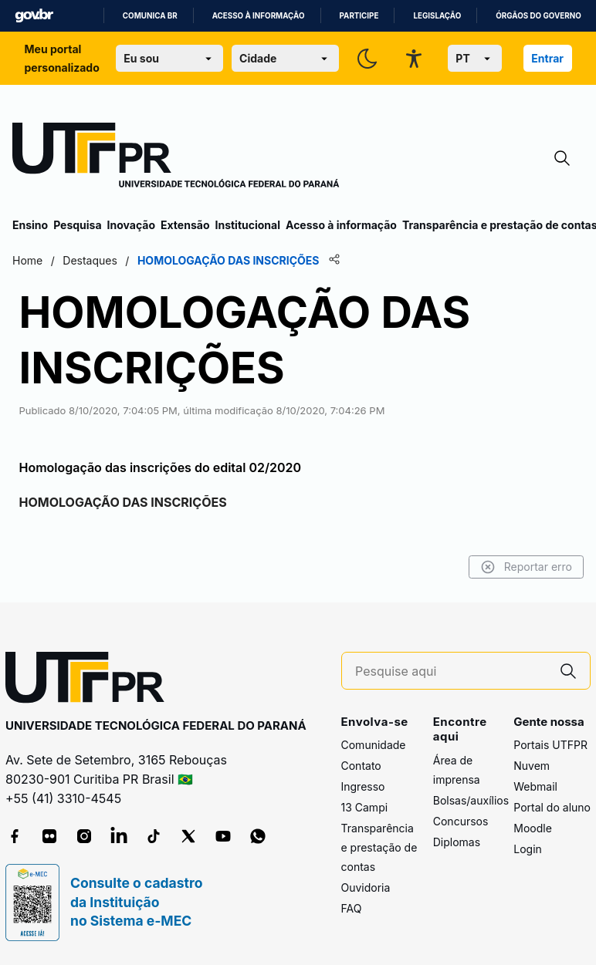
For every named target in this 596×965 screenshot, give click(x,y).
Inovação (131, 224)
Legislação (437, 16)
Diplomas (456, 842)
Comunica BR (150, 16)
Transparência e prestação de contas (379, 847)
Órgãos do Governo (538, 16)
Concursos (461, 821)
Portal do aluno (552, 807)
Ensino (30, 224)
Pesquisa (77, 224)
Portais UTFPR (550, 744)
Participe (359, 16)
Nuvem (531, 765)
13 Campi (364, 807)
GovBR (34, 15)
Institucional (247, 224)
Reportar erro (526, 567)
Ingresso (363, 786)
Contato (361, 765)
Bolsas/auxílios (471, 800)
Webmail (535, 786)
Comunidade (373, 744)
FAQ (351, 908)
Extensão (185, 224)
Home (27, 260)
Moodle (532, 828)
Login (527, 848)
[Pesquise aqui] (451, 671)
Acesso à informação (258, 16)
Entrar (547, 58)
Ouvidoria (366, 887)
